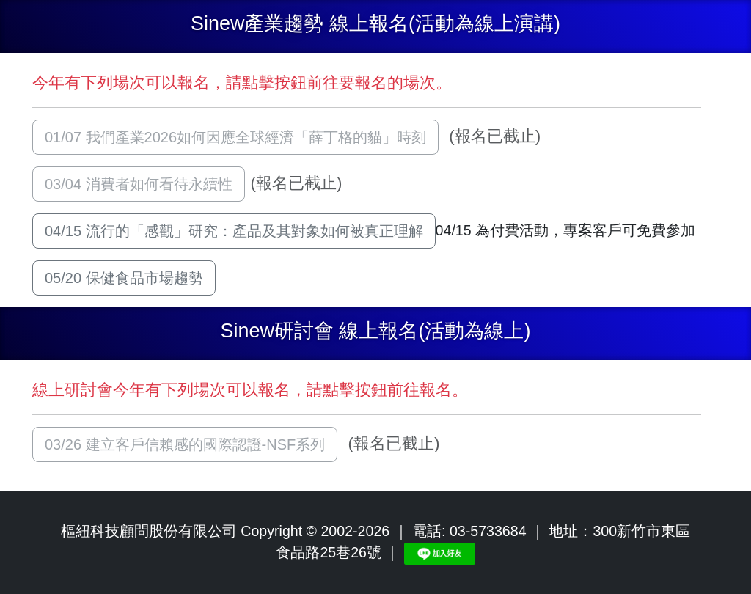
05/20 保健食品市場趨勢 (124, 278)
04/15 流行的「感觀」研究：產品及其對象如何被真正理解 (234, 231)
